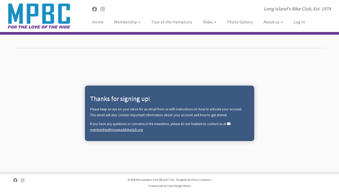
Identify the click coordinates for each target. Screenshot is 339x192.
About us (273, 22)
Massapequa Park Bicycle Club (155, 180)
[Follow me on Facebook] (96, 9)
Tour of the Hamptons (171, 22)
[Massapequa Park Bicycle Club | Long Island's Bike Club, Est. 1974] (39, 16)
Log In (299, 22)
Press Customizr (201, 180)
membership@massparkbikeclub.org (116, 129)
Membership (127, 22)
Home (97, 22)
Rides (209, 22)
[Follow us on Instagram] (104, 9)
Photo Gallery (240, 22)
